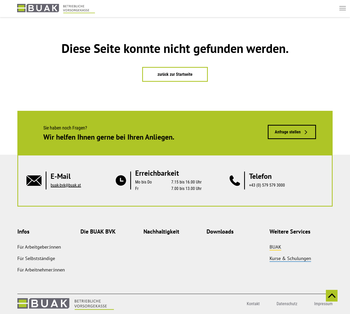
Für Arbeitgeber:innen (39, 247)
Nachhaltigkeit (161, 231)
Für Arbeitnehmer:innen (41, 270)
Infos (23, 231)
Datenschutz (287, 303)
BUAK (275, 247)
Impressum (323, 303)
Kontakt (253, 303)
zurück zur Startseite (175, 74)
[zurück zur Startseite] (56, 8)
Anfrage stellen (288, 131)
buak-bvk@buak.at (66, 185)
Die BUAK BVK (98, 231)
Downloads (220, 231)
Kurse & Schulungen (290, 258)
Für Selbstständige (36, 258)
